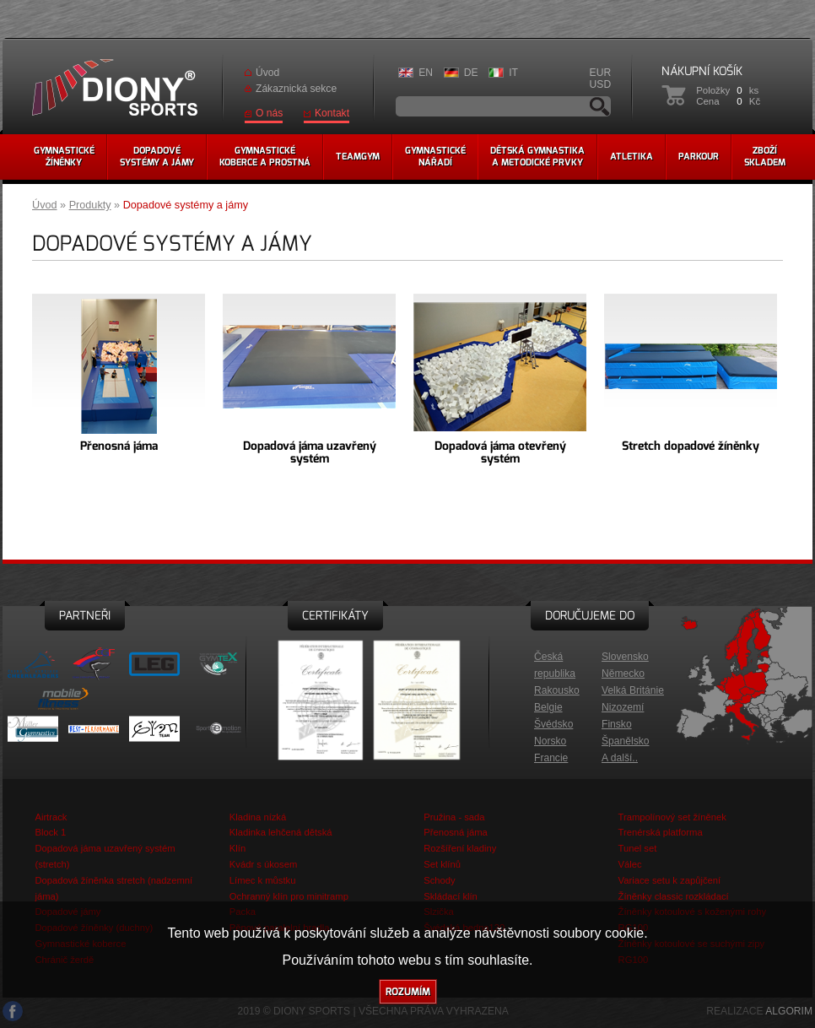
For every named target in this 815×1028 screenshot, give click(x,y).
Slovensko (625, 657)
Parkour (698, 156)
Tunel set (637, 848)
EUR (601, 72)
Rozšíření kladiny (460, 848)
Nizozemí (623, 707)
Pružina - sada (454, 817)
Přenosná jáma (119, 446)
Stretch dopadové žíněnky (690, 446)
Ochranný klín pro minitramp (288, 896)
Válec (630, 864)
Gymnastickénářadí (435, 156)
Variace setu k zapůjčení (669, 880)
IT (513, 72)
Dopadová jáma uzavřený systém (309, 452)
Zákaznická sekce (296, 89)
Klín (237, 848)
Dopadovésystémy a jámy (157, 156)
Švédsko (553, 724)
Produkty (90, 205)
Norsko (550, 741)
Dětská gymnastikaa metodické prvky (537, 156)
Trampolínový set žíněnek (672, 817)
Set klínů (442, 864)
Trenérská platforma (660, 832)
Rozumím (408, 991)
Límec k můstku (262, 880)
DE (471, 72)
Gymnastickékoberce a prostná (264, 156)
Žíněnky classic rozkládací (673, 896)
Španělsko (625, 741)
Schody (439, 880)
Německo (623, 673)
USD (601, 84)
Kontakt (332, 113)
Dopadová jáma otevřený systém (500, 452)
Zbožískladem (764, 156)
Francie (551, 758)
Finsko (617, 724)
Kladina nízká (257, 817)
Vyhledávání (600, 106)
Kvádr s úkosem (263, 864)
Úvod (267, 72)
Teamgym (358, 156)
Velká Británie (633, 690)
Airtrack (51, 817)
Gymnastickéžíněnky (64, 156)
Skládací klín (451, 896)
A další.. (620, 758)
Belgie (548, 707)
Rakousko (557, 690)
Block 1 (50, 832)
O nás (269, 113)
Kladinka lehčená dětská (280, 832)
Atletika (631, 156)
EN (425, 72)
